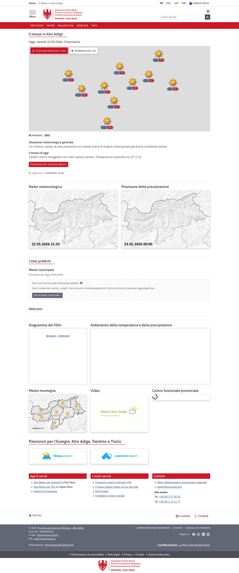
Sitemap (36, 515)
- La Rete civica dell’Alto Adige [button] (183, 545)
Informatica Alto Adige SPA (59, 545)
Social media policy (158, 554)
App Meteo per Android (47, 482)
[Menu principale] (32, 14)
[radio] (49, 50)
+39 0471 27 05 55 (169, 496)
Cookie (139, 554)
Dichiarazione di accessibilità (86, 554)
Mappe (51, 25)
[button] (208, 11)
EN (184, 3)
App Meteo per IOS (44, 487)
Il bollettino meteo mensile (110, 495)
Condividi (183, 516)
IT (161, 3)
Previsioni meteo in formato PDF (113, 482)
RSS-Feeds (101, 491)
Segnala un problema (197, 528)
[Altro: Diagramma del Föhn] (58, 350)
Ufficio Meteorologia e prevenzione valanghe (182, 482)
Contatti (177, 528)
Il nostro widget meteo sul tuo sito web (116, 487)
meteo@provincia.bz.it (169, 487)
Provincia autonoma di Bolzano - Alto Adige (60, 528)
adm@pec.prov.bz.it (45, 538)
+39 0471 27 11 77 (169, 501)
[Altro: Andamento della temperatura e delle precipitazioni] (150, 331)
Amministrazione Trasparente (153, 528)
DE (168, 3)
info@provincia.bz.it (47, 535)
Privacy (127, 554)
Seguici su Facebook (45, 491)
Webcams (82, 25)
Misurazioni (66, 25)
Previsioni (37, 25)
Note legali (113, 554)
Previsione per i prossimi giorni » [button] (48, 164)
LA (176, 3)
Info (94, 25)
